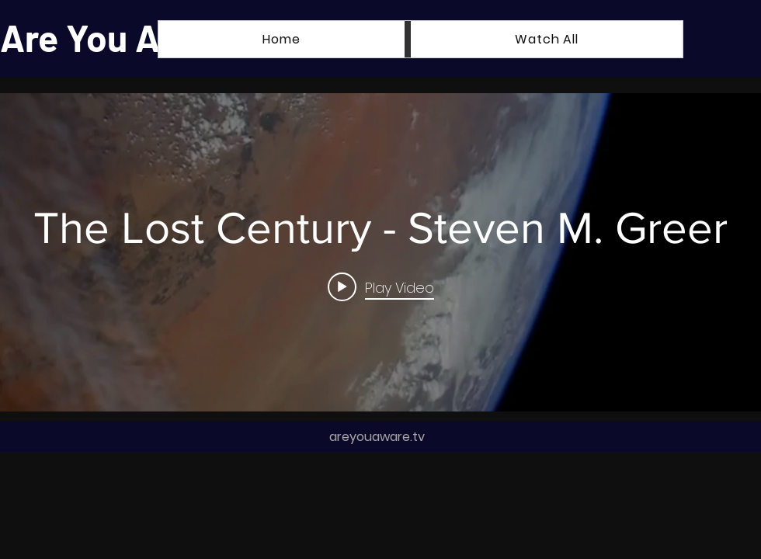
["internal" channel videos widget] (380, 252)
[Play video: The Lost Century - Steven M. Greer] (381, 286)
